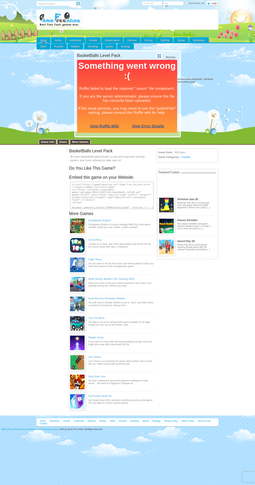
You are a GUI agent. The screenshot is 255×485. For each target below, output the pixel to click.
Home (43, 40)
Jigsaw (181, 40)
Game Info (47, 141)
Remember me (195, 3)
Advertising (44, 429)
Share (63, 141)
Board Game (112, 40)
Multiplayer (199, 40)
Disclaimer (33, 429)
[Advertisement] (150, 19)
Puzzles (58, 46)
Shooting (93, 46)
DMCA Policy (187, 421)
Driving (149, 40)
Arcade (93, 40)
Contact (43, 423)
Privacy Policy (171, 421)
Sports (109, 46)
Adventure (75, 40)
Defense (132, 40)
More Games (80, 141)
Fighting (165, 40)
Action (58, 40)
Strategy (125, 46)
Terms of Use (204, 421)
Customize (79, 421)
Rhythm (75, 46)
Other (112, 421)
